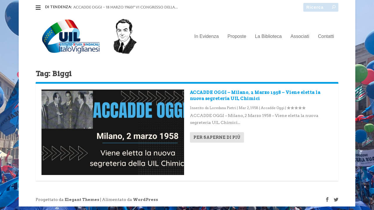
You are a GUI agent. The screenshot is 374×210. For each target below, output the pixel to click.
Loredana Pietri (222, 108)
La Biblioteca (268, 36)
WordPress (145, 199)
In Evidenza (206, 36)
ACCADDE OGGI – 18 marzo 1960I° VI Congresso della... (125, 7)
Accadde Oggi (272, 108)
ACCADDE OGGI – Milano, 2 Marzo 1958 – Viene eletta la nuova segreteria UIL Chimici (255, 95)
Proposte (237, 36)
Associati (299, 36)
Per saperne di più (216, 137)
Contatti (326, 36)
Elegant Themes (82, 199)
